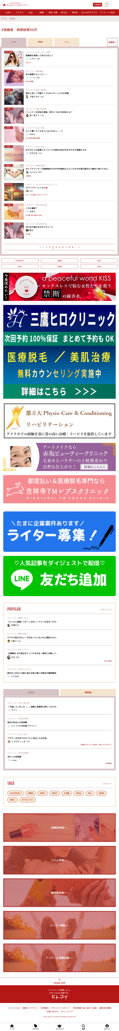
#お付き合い (19, 261)
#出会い (95, 744)
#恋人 (12, 799)
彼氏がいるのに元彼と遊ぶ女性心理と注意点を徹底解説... (32, 673)
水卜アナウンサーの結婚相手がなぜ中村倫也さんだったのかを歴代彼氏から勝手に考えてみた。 (68, 168)
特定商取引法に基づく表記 (85, 1008)
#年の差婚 (29, 81)
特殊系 (75, 12)
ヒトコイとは (14, 1008)
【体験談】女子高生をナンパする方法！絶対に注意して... (32, 653)
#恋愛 (82, 744)
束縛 (24, 633)
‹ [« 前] (43, 247)
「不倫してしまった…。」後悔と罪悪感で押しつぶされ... (32, 706)
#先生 (99, 266)
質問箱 (40, 42)
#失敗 (101, 793)
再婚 (41, 71)
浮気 (45, 109)
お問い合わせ (52, 1011)
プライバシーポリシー (61, 1008)
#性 (100, 744)
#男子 (20, 266)
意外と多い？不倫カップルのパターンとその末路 (47, 93)
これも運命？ (31, 208)
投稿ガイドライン (30, 1008)
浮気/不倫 (52, 12)
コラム (66, 42)
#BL (90, 793)
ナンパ (25, 649)
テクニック (53, 184)
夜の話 (64, 12)
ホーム (4, 18)
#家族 (59, 261)
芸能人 (43, 165)
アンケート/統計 (107, 12)
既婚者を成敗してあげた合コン (39, 55)
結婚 (41, 12)
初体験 (25, 718)
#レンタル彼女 (31, 195)
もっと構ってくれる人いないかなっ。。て (44, 131)
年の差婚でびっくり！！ (36, 74)
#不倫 (28, 215)
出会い (9, 12)
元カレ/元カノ (26, 669)
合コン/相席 (45, 52)
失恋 (31, 12)
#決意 (59, 266)
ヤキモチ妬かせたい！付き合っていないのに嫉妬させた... (32, 637)
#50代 (39, 215)
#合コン (29, 62)
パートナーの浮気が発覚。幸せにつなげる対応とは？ (49, 112)
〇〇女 (25, 618)
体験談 (13, 42)
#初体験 (108, 763)
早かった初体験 (14, 756)
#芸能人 (29, 176)
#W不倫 (29, 138)
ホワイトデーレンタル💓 (37, 187)
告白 (42, 128)
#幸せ (99, 261)
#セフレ (88, 744)
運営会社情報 (105, 1008)
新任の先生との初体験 (17, 722)
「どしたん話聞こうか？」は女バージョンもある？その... (32, 621)
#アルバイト (27, 799)
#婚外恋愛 (36, 138)
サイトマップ (67, 1011)
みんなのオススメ (89, 12)
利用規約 (45, 1008)
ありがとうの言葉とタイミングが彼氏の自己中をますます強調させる (56, 149)
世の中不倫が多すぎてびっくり (39, 227)
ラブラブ (19, 12)
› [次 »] (75, 247)
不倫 (45, 90)
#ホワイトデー (42, 195)
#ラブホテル (107, 744)
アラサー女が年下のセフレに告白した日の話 (27, 738)
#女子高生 (108, 661)
